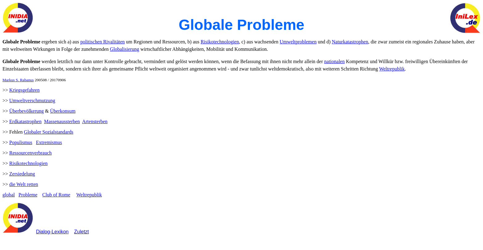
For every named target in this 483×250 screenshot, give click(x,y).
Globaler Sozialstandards (48, 132)
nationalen (334, 61)
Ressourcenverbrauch (30, 152)
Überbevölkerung (26, 111)
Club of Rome (56, 194)
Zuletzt (81, 231)
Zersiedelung (22, 173)
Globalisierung (124, 49)
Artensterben (95, 121)
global (8, 194)
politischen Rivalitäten (102, 41)
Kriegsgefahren (24, 90)
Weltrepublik (392, 68)
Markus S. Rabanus (18, 80)
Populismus (20, 142)
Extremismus (49, 142)
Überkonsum (62, 111)
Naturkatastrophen (350, 41)
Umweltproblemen (298, 41)
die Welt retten (23, 184)
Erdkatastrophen (25, 121)
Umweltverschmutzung (32, 100)
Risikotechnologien (220, 41)
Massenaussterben (62, 121)
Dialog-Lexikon (52, 231)
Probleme (27, 194)
